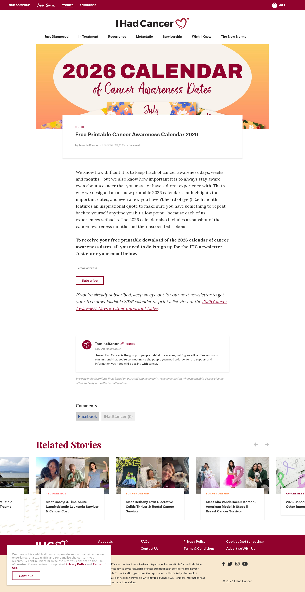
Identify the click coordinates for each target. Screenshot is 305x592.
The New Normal (234, 36)
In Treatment (88, 36)
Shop (278, 5)
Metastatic (144, 36)
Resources (88, 5)
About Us (105, 541)
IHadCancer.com (204, 355)
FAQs (145, 541)
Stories (67, 5)
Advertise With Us (240, 548)
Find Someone (19, 5)
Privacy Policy (194, 541)
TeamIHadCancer (88, 145)
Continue (26, 576)
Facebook (87, 416)
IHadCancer (118, 416)
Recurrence (117, 36)
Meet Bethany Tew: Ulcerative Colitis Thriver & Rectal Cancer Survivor (150, 506)
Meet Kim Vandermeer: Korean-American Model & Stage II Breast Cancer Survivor (231, 506)
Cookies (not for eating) (245, 541)
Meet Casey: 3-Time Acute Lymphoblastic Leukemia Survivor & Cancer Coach (72, 506)
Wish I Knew (201, 36)
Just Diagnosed (57, 36)
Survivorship (172, 36)
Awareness (295, 493)
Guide (80, 126)
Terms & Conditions (199, 548)
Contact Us (149, 548)
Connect (131, 344)
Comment (134, 145)
